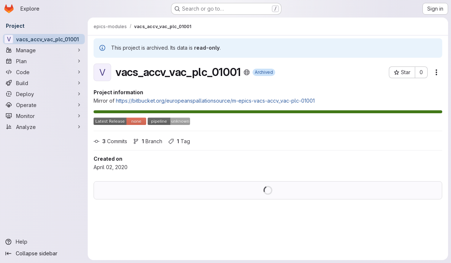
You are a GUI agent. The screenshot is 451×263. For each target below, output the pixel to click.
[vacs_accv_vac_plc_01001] (44, 39)
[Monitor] (44, 116)
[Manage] (44, 50)
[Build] (44, 83)
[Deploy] (44, 94)
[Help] (44, 242)
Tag (179, 141)
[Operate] (44, 105)
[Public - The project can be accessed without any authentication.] (247, 72)
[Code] (44, 72)
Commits (110, 141)
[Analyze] (44, 127)
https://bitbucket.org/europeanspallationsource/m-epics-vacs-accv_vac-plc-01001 (215, 101)
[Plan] (44, 61)
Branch (147, 141)
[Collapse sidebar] (44, 253)
